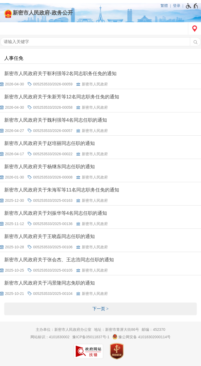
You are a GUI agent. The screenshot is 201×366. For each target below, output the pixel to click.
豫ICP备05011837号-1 (90, 337)
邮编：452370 (153, 329)
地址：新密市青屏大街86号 (116, 329)
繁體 (164, 5)
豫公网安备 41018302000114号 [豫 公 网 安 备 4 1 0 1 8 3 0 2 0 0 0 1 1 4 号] (141, 336)
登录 (176, 5)
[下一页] (100, 309)
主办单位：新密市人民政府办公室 (63, 329)
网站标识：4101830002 (50, 337)
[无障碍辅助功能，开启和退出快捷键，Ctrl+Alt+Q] (192, 6)
